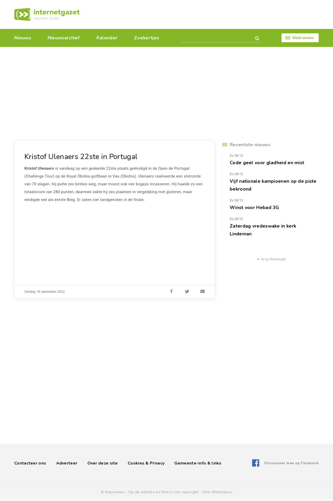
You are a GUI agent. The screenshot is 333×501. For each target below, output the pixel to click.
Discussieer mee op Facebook (291, 463)
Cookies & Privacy (146, 463)
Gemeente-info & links (197, 463)
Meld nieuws (303, 38)
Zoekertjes (146, 38)
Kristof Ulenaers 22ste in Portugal (81, 157)
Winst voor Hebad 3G (254, 207)
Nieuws (22, 38)
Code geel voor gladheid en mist (267, 163)
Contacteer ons (30, 463)
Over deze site (102, 463)
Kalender (107, 38)
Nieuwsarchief (64, 38)
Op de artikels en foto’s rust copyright (163, 492)
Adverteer (67, 463)
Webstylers (222, 492)
